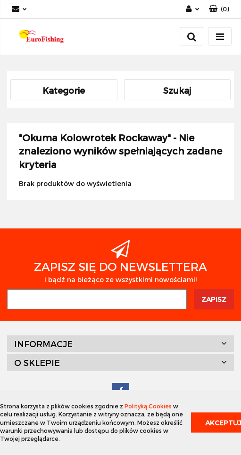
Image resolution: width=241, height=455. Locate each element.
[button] (219, 9)
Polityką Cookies (148, 406)
